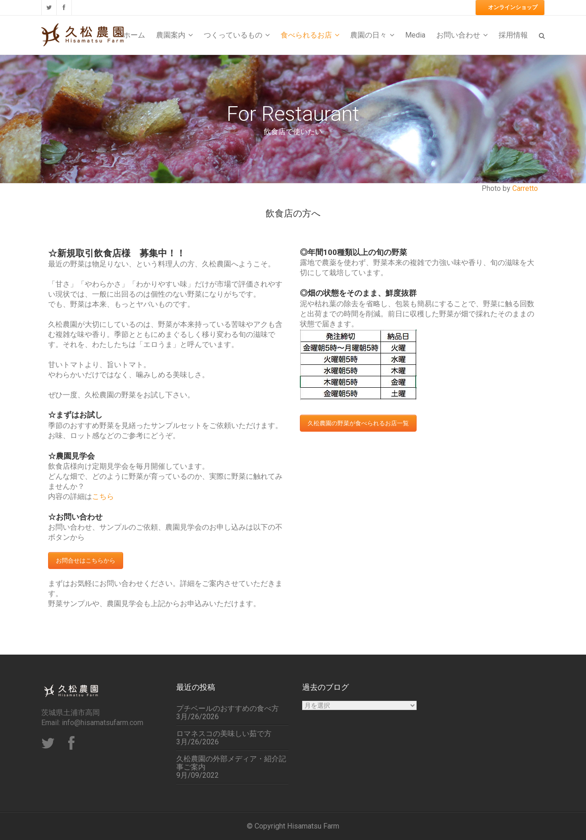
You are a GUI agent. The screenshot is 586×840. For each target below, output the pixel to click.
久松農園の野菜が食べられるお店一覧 (358, 423)
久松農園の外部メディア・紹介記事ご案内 (231, 763)
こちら (103, 496)
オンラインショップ (513, 7)
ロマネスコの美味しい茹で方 (223, 734)
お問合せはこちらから (85, 560)
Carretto (525, 188)
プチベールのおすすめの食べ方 (227, 709)
